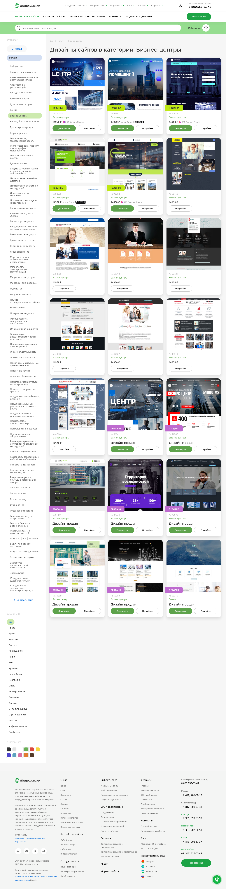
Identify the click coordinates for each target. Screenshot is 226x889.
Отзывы (64, 804)
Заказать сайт (198, 16)
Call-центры (16, 66)
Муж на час (16, 288)
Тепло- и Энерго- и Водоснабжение (20, 524)
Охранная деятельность (23, 351)
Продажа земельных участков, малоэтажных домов (23, 406)
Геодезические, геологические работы (22, 139)
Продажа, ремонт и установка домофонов (22, 414)
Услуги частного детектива (24, 551)
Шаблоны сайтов (54, 16)
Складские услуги (19, 499)
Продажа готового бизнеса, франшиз (25, 397)
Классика (13, 639)
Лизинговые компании (22, 245)
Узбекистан (149, 871)
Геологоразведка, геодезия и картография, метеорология (24, 148)
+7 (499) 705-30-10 (191, 795)
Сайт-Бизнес (66, 849)
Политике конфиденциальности (30, 876)
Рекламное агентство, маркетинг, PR (22, 471)
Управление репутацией (112, 826)
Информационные (18, 726)
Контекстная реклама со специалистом (112, 845)
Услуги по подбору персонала (20, 545)
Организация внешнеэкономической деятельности (23, 337)
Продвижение (107, 812)
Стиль (12, 685)
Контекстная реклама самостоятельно (119, 851)
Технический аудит (110, 831)
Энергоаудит (17, 572)
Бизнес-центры (18, 115)
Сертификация (18, 493)
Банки (13, 109)
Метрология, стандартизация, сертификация (19, 269)
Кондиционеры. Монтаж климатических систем (23, 227)
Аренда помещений (21, 92)
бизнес (173, 599)
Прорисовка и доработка (153, 831)
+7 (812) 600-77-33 (191, 807)
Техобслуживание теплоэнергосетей (20, 532)
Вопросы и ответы (69, 817)
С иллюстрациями (18, 708)
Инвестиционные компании (19, 194)
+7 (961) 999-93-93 (191, 818)
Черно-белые (16, 674)
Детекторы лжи (18, 163)
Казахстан (148, 866)
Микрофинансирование (23, 282)
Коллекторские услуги (22, 221)
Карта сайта (20, 841)
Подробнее (89, 128)
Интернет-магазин (69, 853)
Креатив (13, 668)
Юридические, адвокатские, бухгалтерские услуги (21, 588)
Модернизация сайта (139, 16)
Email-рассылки (148, 804)
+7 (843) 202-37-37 (191, 841)
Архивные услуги (19, 98)
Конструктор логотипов (152, 808)
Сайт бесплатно (67, 876)
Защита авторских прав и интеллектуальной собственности (24, 171)
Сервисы (156, 5)
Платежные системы (70, 827)
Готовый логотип (149, 826)
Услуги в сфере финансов (24, 538)
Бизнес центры (177, 518)
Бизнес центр (60, 599)
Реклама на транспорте (22, 464)
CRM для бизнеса (149, 795)
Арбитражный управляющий (18, 86)
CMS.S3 (63, 799)
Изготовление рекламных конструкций (24, 187)
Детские (13, 720)
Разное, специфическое (23, 451)
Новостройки (17, 307)
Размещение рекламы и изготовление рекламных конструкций (24, 444)
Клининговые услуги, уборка (21, 214)
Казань (184, 837)
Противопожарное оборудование (20, 435)
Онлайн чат (146, 799)
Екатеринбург (187, 849)
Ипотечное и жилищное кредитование (23, 201)
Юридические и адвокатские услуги (20, 579)
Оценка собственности (22, 357)
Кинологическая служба (23, 208)
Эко (10, 662)
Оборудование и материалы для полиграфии (19, 321)
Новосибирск (187, 825)
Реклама (141, 5)
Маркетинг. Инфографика (153, 843)
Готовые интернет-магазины (87, 16)
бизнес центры (119, 599)
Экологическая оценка (22, 557)
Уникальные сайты (27, 16)
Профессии (14, 732)
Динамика (14, 697)
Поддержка (65, 813)
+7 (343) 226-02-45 (191, 853)
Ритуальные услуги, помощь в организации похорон (23, 480)
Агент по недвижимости (23, 72)
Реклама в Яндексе (150, 790)
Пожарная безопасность (23, 376)
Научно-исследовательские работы (25, 301)
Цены (63, 785)
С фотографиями (17, 714)
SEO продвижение (112, 806)
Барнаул (185, 814)
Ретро (12, 656)
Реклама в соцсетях (110, 856)
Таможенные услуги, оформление (21, 517)
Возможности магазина (71, 822)
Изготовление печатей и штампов (23, 179)
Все (10, 621)
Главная (145, 785)
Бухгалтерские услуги (21, 127)
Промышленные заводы (23, 428)
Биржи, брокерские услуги (24, 121)
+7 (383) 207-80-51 (191, 830)
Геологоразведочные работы (21, 156)
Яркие (12, 627)
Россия (146, 876)
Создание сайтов (75, 5)
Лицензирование (19, 251)
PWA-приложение (149, 813)
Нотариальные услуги (22, 313)
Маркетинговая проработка (114, 821)
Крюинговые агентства (22, 240)
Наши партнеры (68, 866)
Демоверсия (64, 128)
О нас (63, 790)
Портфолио (14, 679)
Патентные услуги (20, 370)
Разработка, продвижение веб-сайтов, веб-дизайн (24, 458)
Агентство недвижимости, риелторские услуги (24, 78)
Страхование (17, 504)
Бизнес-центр (118, 518)
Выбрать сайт (97, 5)
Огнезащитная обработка (24, 328)
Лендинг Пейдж (67, 844)
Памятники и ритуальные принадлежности (24, 364)
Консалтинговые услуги (23, 234)
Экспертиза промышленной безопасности (19, 565)
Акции (104, 863)
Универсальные (17, 691)
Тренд (12, 633)
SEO (129, 5)
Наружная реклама (20, 294)
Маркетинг (116, 5)
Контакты (65, 808)
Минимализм (16, 650)
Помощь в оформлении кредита (23, 390)
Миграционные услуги (22, 276)
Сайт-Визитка (66, 840)
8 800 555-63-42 (200, 7)
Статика (13, 703)
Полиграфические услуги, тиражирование (24, 383)
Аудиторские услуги (21, 104)
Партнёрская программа (72, 871)
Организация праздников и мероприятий (24, 345)
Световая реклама (20, 487)
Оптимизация (107, 817)
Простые (13, 645)
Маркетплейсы (110, 871)
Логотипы (115, 16)
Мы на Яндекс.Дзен (150, 848)
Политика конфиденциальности (30, 838)
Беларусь (148, 861)
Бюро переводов (19, 133)
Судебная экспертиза (21, 510)
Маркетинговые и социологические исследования (20, 259)
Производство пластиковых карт (20, 422)
